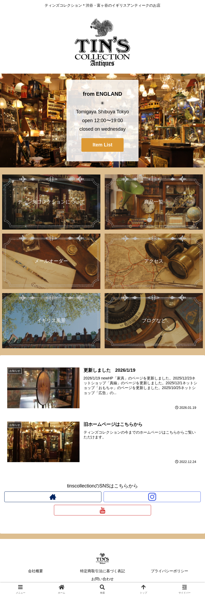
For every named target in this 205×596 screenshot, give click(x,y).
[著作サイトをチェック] (52, 496)
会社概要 (35, 571)
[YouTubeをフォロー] (102, 510)
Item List (102, 144)
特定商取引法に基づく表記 (102, 571)
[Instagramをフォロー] (152, 496)
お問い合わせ (102, 579)
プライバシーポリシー (169, 571)
